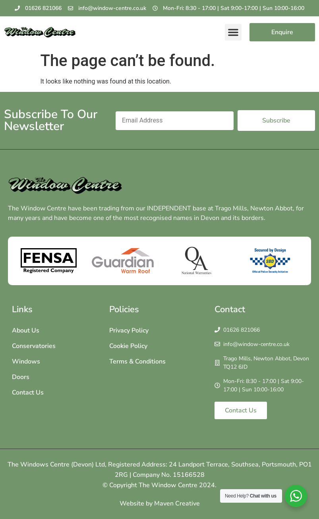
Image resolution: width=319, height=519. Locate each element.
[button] (233, 32)
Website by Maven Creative (160, 503)
